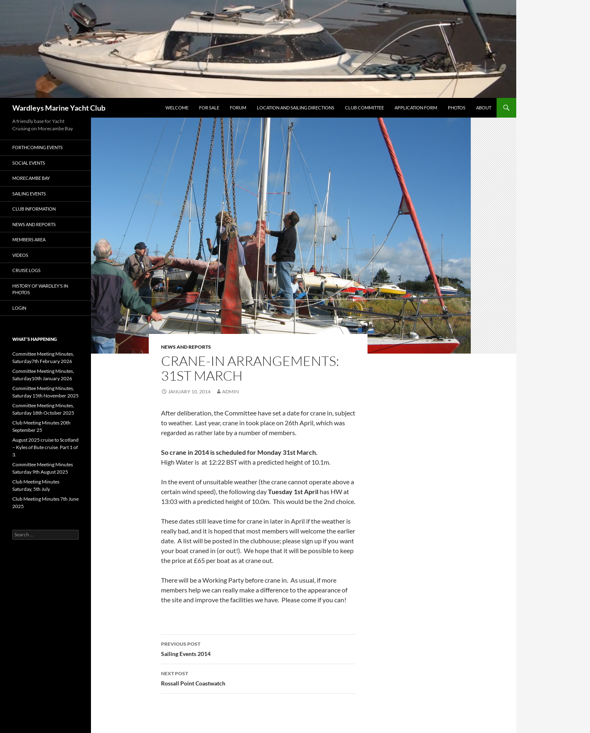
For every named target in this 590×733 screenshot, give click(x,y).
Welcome (177, 107)
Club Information (34, 208)
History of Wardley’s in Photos (40, 289)
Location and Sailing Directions (295, 107)
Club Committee (364, 107)
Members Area (28, 239)
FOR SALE (209, 107)
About (483, 107)
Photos (456, 107)
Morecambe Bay (31, 178)
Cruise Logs (26, 270)
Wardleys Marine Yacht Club (58, 107)
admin (230, 391)
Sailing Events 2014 (258, 648)
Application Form (416, 107)
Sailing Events (29, 193)
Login (19, 308)
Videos (20, 255)
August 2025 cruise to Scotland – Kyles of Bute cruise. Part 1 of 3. (45, 447)
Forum (238, 107)
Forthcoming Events (37, 147)
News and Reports (186, 347)
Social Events (28, 163)
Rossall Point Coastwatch (258, 678)
